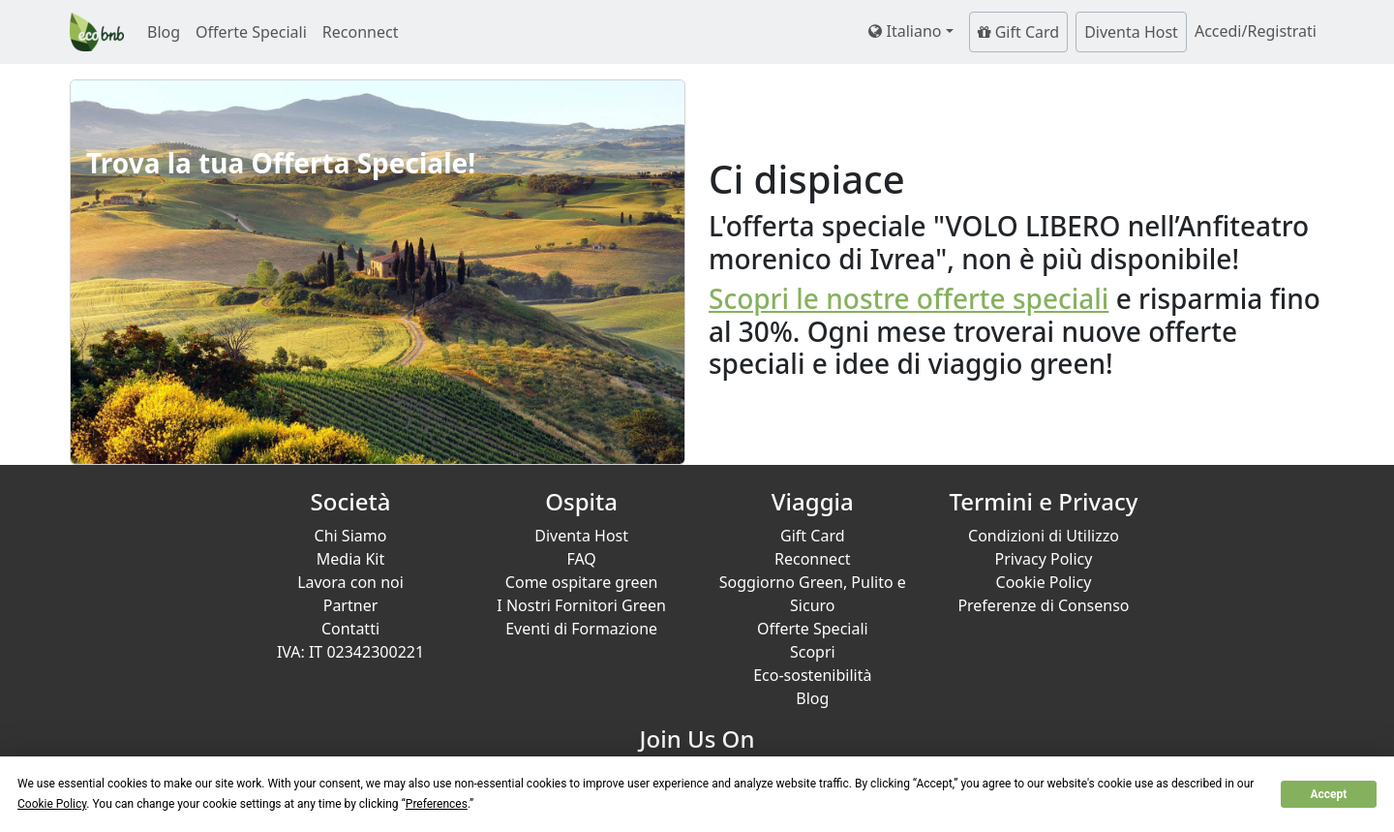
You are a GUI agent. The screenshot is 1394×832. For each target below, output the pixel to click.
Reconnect (360, 32)
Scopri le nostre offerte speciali (908, 298)
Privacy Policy (1043, 559)
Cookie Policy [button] (51, 804)
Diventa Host (1131, 32)
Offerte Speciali (251, 32)
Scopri (812, 652)
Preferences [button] (437, 804)
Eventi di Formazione (581, 628)
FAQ (580, 559)
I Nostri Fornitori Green (581, 605)
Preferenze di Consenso (1043, 605)
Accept (1328, 794)
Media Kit (350, 559)
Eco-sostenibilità (812, 675)
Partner (351, 605)
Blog (163, 32)
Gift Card (1019, 32)
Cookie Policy (1044, 582)
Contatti (350, 628)
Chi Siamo (351, 535)
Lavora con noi (350, 582)
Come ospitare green (581, 582)
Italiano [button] (904, 31)
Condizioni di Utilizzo (1043, 535)
